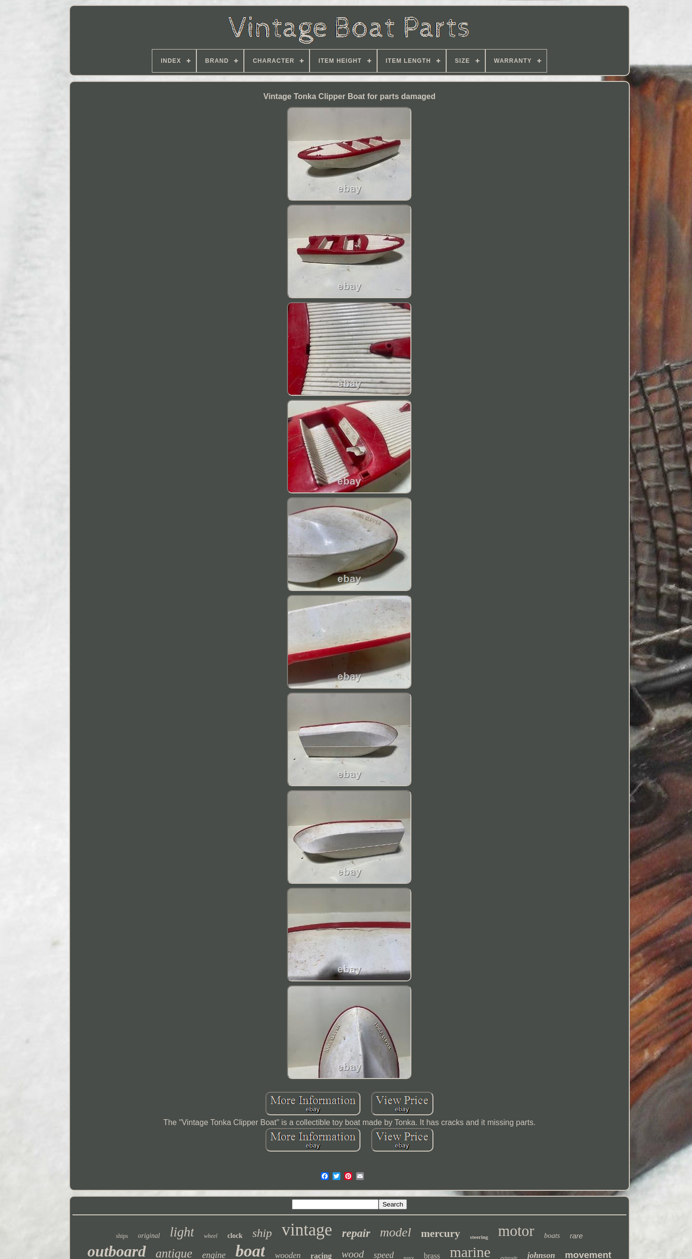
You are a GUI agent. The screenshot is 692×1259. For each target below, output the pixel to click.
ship (262, 1233)
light (182, 1232)
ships (122, 1236)
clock (234, 1235)
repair (356, 1233)
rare (576, 1236)
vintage (307, 1229)
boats (552, 1235)
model (395, 1232)
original (149, 1235)
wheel (210, 1236)
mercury (440, 1233)
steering (479, 1237)
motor (516, 1230)
